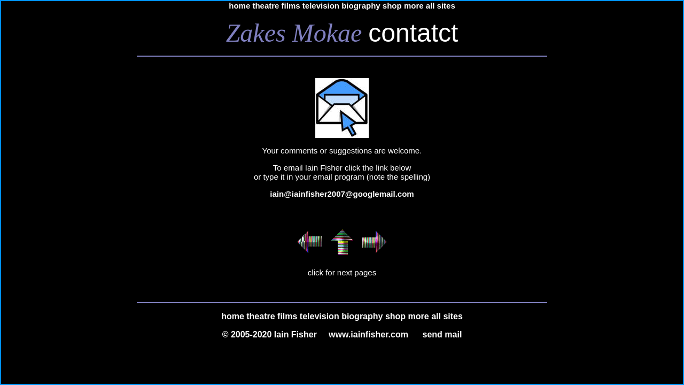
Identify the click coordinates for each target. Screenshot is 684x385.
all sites (440, 5)
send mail (442, 334)
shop (392, 5)
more (414, 5)
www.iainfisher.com (368, 334)
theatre (265, 5)
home (239, 5)
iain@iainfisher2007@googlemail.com (342, 193)
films (291, 5)
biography (360, 5)
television (320, 5)
